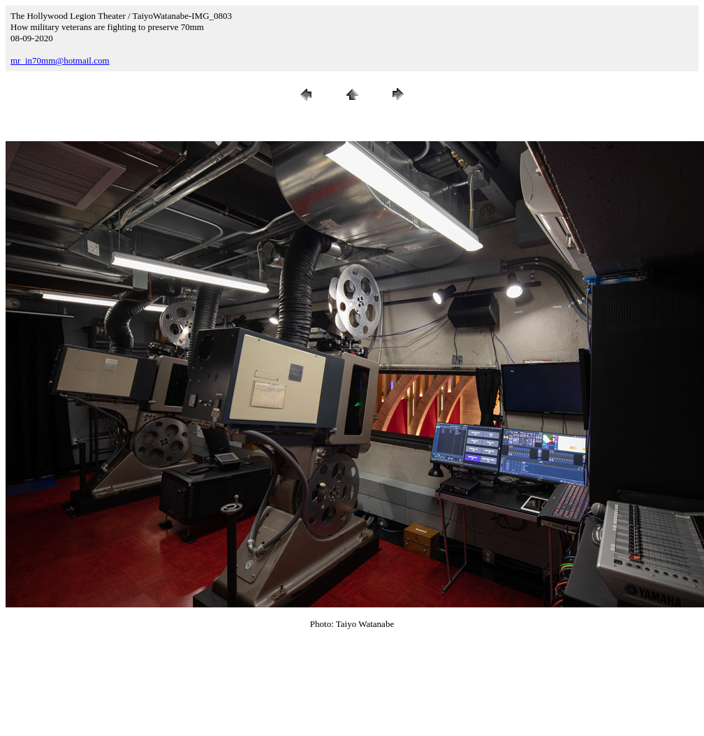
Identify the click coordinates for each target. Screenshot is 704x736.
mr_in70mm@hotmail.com (60, 60)
